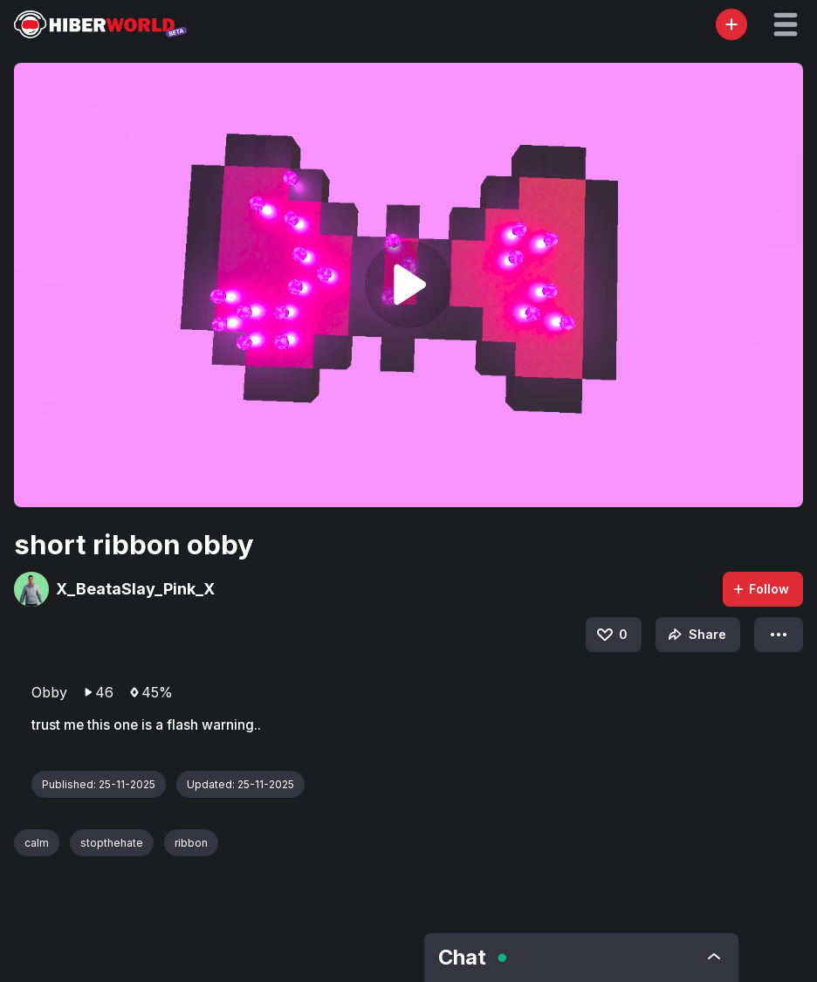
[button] (785, 24)
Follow (760, 588)
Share (695, 634)
